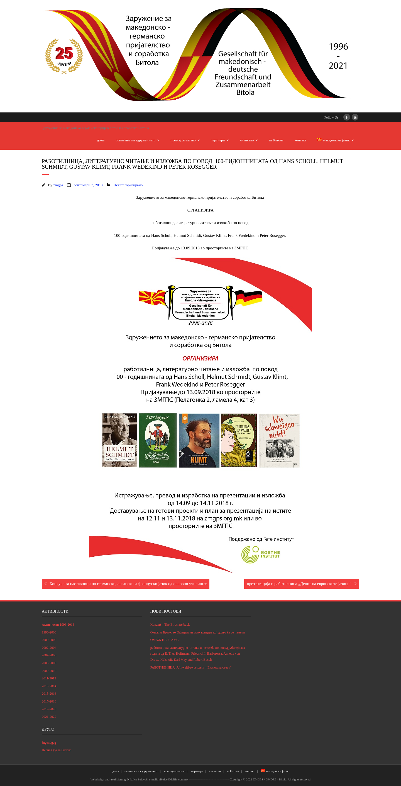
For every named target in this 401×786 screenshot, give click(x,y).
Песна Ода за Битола (56, 750)
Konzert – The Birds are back (170, 625)
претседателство (183, 140)
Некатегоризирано (128, 185)
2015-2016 (49, 694)
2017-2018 (49, 701)
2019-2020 (49, 709)
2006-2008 (49, 663)
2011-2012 (49, 678)
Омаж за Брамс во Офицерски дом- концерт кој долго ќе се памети (197, 632)
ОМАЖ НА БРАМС (164, 640)
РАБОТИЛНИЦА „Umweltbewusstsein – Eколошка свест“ (190, 667)
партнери (218, 140)
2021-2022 (49, 717)
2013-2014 (49, 686)
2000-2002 (49, 640)
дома (101, 140)
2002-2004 (49, 648)
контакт (301, 140)
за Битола (276, 140)
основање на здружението (135, 140)
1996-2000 (49, 632)
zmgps (58, 185)
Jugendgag (49, 743)
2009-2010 (49, 671)
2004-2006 (49, 655)
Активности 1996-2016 (58, 625)
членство (247, 140)
